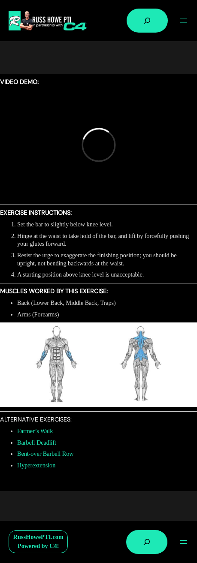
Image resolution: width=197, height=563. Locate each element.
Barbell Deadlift (36, 442)
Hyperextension (36, 465)
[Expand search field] (147, 21)
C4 (53, 545)
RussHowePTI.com (38, 536)
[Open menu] (183, 20)
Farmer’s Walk (35, 431)
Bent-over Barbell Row (45, 453)
